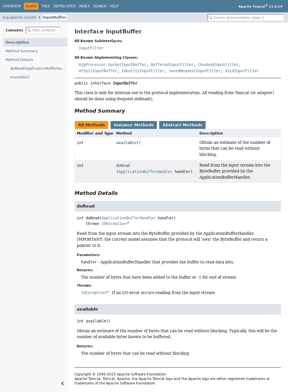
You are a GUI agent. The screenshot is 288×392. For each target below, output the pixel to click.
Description (17, 42)
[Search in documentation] (245, 17)
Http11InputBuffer (98, 71)
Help (114, 6)
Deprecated (64, 6)
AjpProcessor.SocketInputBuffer (112, 64)
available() (20, 77)
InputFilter (91, 48)
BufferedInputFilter (172, 64)
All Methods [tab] (91, 125)
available (126, 142)
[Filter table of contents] (43, 30)
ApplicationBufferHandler (145, 171)
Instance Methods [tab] (134, 125)
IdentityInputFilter (143, 71)
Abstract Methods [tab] (182, 125)
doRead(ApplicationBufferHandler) (39, 68)
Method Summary (22, 51)
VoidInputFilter (242, 71)
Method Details (19, 60)
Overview (12, 6)
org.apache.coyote (19, 17)
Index (84, 6)
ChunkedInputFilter (218, 64)
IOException (114, 223)
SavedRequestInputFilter (194, 71)
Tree (45, 6)
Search (100, 6)
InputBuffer (54, 17)
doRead (123, 165)
